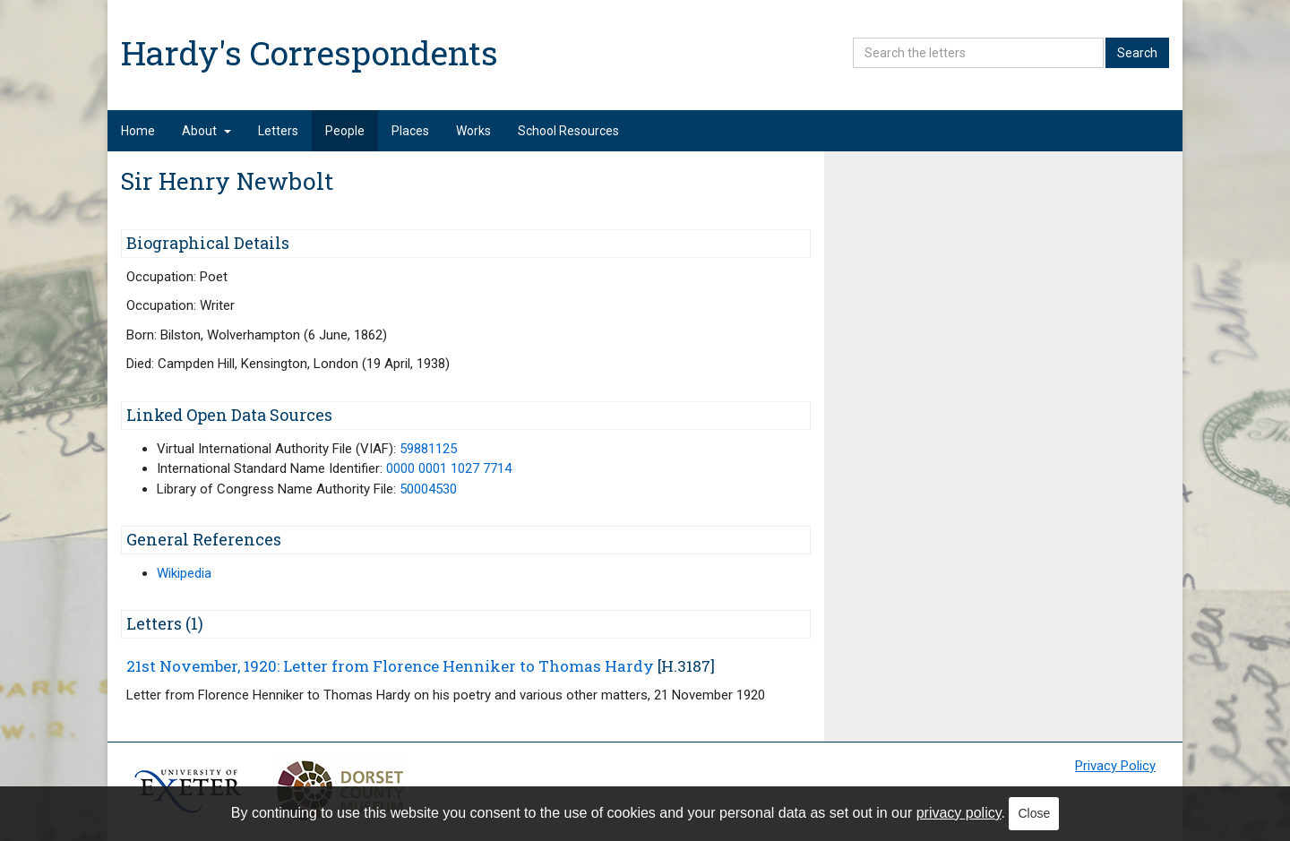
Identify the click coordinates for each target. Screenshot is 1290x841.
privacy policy (959, 812)
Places (410, 131)
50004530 (428, 489)
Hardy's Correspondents (309, 52)
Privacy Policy (1115, 766)
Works (473, 131)
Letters (278, 131)
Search (1137, 53)
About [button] (206, 131)
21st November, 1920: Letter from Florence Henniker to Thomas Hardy (390, 666)
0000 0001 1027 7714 (449, 468)
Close (1034, 813)
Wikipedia (184, 573)
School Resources (568, 131)
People (345, 131)
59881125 (428, 449)
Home (138, 131)
